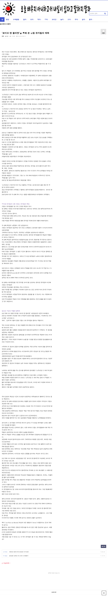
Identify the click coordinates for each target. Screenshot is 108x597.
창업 (7, 19)
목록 (103, 546)
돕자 (90, 19)
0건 (6, 36)
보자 (31, 19)
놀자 (61, 19)
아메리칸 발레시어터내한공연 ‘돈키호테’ (19, 552)
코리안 (54, 19)
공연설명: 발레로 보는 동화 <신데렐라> (18, 555)
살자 (83, 19)
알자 (24, 19)
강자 (46, 19)
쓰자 (69, 19)
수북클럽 (16, 19)
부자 (76, 19)
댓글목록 (5, 563)
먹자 (38, 19)
